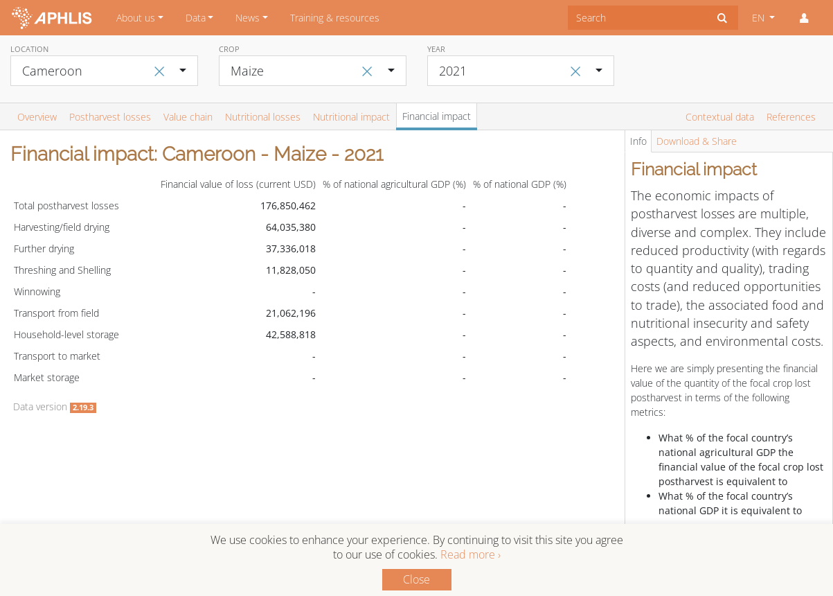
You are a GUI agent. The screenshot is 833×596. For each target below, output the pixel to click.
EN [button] (759, 17)
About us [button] (135, 17)
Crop (229, 49)
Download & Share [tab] (696, 141)
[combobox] (637, 18)
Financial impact (436, 116)
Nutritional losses (263, 116)
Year (436, 49)
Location (29, 49)
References (791, 116)
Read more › (470, 554)
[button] (804, 18)
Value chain (188, 116)
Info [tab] (638, 141)
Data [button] (196, 17)
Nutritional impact (351, 116)
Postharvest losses (110, 116)
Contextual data (720, 116)
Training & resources (334, 17)
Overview (37, 116)
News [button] (247, 17)
